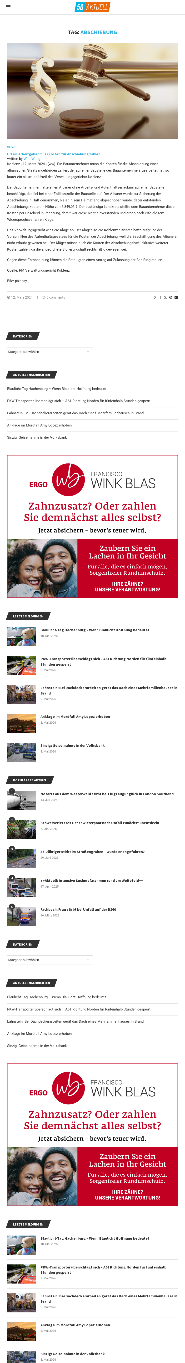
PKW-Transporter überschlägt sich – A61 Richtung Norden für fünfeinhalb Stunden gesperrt (78, 1009)
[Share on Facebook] (160, 297)
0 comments (53, 297)
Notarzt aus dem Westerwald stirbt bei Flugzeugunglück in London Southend (107, 793)
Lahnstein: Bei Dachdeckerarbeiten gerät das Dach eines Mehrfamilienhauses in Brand (75, 1021)
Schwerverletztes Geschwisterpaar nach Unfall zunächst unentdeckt (100, 822)
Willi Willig (32, 159)
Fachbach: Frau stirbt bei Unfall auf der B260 (78, 909)
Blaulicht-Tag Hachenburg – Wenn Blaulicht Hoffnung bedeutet (56, 997)
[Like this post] (154, 297)
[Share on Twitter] (165, 297)
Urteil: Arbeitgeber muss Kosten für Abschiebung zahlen (53, 154)
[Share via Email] (176, 297)
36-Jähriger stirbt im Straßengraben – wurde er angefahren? (92, 851)
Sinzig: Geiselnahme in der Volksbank (37, 1046)
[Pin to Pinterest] (170, 297)
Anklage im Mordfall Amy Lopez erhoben (39, 1033)
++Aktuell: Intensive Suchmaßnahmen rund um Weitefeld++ (91, 880)
